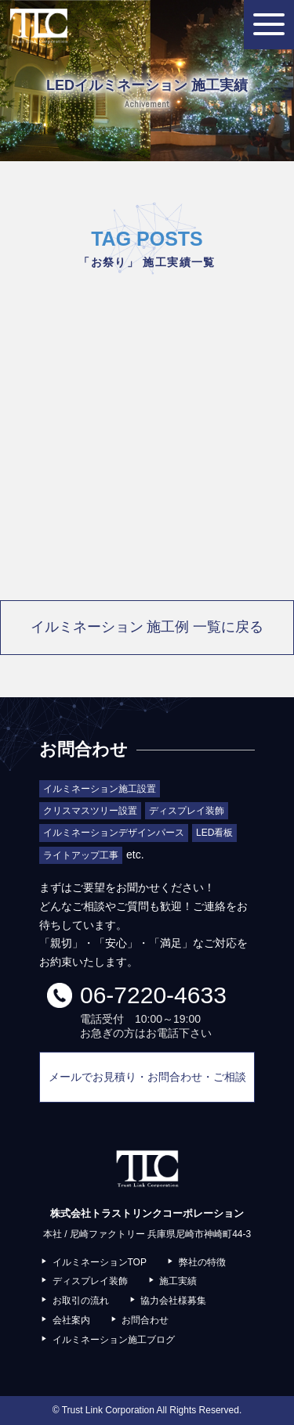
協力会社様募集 (173, 1300)
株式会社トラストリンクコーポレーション (38, 26)
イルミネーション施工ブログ (114, 1339)
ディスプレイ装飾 (90, 1281)
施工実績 (178, 1281)
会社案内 (71, 1320)
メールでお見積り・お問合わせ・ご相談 (147, 1077)
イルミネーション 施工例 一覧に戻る (147, 627)
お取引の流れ (81, 1300)
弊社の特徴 (202, 1262)
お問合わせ (145, 1320)
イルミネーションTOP (100, 1262)
